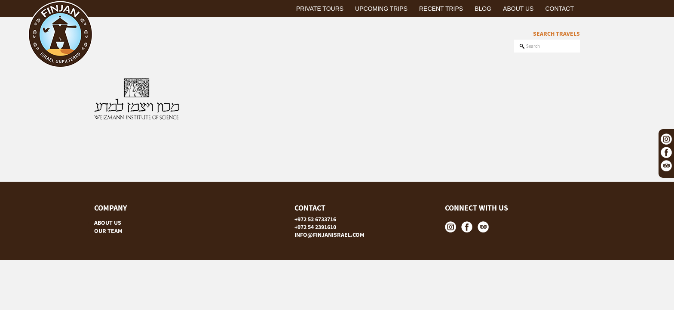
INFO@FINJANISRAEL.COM (329, 235)
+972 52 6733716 (315, 219)
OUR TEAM (108, 231)
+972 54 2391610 (315, 227)
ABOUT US (107, 222)
